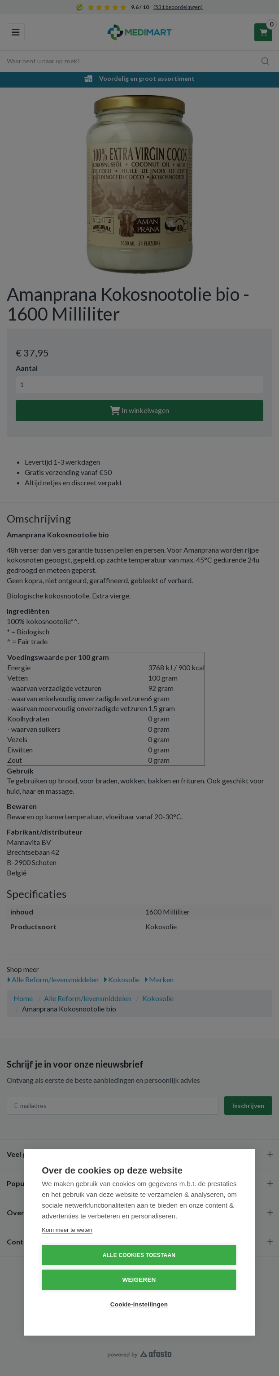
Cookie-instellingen (139, 1304)
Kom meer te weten (67, 1230)
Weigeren (139, 1279)
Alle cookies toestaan (139, 1255)
